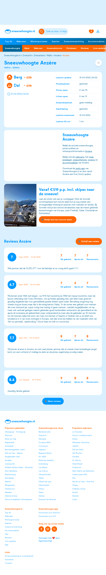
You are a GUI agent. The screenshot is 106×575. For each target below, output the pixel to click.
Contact (8, 563)
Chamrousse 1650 (79, 474)
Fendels (75, 456)
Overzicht (27, 55)
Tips (6, 534)
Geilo (41, 492)
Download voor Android (49, 512)
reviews (91, 160)
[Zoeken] (56, 31)
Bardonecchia (44, 432)
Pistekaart (71, 48)
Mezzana (42, 439)
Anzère (57, 55)
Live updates (10, 541)
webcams (79, 157)
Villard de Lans (45, 481)
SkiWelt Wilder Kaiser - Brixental (19, 467)
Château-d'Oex (78, 489)
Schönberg (43, 464)
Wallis (49, 55)
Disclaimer (9, 559)
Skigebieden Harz (12, 456)
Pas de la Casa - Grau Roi (83, 481)
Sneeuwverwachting (74, 41)
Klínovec (8, 435)
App (6, 545)
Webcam (38, 48)
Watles (8, 481)
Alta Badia (9, 478)
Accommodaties (12, 530)
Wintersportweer (38, 41)
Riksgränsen (10, 485)
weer (91, 157)
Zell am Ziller (77, 449)
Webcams (21, 41)
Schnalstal (9, 446)
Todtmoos (76, 467)
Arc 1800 (42, 456)
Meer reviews (53, 401)
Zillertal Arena (11, 496)
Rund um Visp (10, 439)
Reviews (85, 48)
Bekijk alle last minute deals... (58, 219)
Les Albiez (43, 467)
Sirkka (74, 439)
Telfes (41, 478)
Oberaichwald (45, 474)
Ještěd (75, 446)
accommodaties (70, 162)
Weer (26, 48)
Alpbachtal (9, 442)
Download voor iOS (47, 516)
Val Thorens (77, 453)
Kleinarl (75, 496)
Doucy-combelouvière (82, 435)
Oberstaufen (44, 485)
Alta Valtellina (11, 471)
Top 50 (8, 41)
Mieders (8, 492)
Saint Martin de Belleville (83, 471)
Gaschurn (42, 435)
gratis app (80, 168)
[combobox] (56, 31)
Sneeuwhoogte (12, 48)
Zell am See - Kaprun (14, 453)
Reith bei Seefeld (46, 460)
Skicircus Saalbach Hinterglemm (18, 499)
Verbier (42, 496)
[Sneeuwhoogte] (20, 31)
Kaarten (56, 41)
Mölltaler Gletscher (81, 442)
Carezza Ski (10, 464)
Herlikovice (10, 489)
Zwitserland (39, 55)
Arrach (75, 492)
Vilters (41, 489)
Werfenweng (10, 474)
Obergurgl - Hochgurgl (15, 432)
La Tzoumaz (77, 432)
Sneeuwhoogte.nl (12, 55)
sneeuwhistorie (80, 160)
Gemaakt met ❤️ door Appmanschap (49, 539)
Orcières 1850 (44, 442)
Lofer (74, 499)
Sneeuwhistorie (54, 48)
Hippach (42, 449)
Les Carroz (43, 471)
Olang (75, 485)
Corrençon (43, 446)
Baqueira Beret (45, 453)
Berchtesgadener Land (14, 449)
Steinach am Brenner (47, 499)
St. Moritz (76, 460)
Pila (73, 478)
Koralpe (8, 460)
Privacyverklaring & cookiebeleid (19, 556)
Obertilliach (77, 464)
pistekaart (67, 160)
